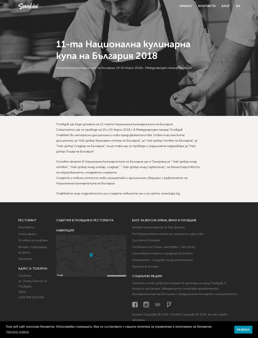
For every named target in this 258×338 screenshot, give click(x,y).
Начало (185, 6)
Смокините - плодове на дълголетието (162, 260)
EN (238, 6)
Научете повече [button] (17, 332)
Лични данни (27, 234)
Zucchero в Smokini (146, 240)
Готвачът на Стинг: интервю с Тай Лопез (163, 247)
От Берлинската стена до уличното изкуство (168, 234)
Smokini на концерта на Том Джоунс (158, 227)
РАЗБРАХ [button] (243, 329)
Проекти (25, 259)
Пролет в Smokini (145, 266)
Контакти (206, 6)
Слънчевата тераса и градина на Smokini (162, 253)
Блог (226, 6)
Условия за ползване (33, 240)
